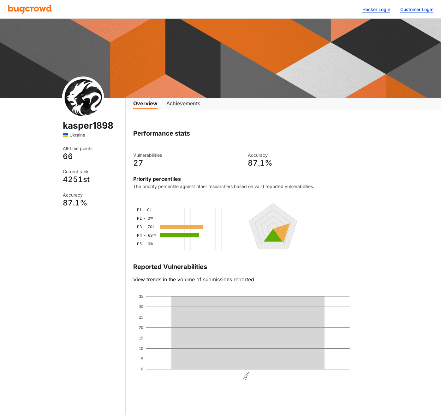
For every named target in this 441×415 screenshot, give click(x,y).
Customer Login (416, 9)
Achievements (183, 106)
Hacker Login (376, 9)
